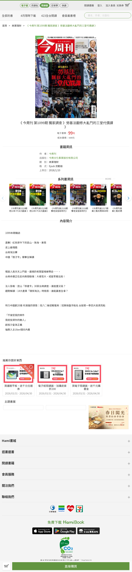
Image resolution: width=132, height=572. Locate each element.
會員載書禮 (69, 15)
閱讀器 (44, 5)
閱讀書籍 (89, 5)
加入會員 (110, 5)
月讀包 (34, 5)
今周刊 (52, 153)
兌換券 (120, 5)
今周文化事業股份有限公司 (63, 157)
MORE (108, 179)
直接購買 (71, 566)
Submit (128, 15)
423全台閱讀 (49, 15)
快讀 (64, 5)
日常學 (54, 5)
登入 (99, 5)
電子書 (24, 5)
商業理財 (16, 25)
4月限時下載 (28, 15)
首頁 (4, 25)
